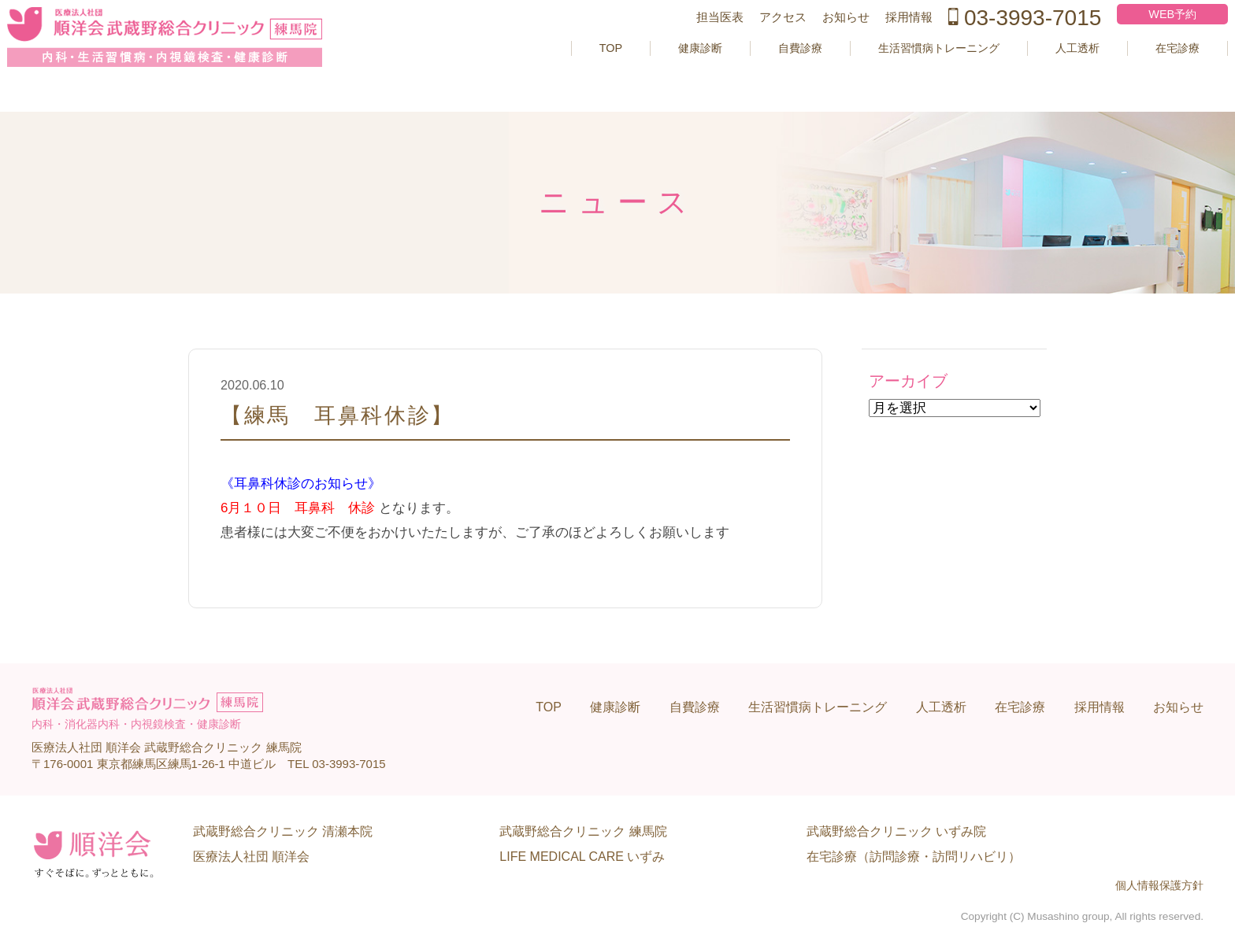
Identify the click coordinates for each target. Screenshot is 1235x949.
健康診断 (636, 72)
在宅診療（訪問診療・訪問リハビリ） (914, 856)
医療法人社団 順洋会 (251, 856)
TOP (542, 72)
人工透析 (1043, 72)
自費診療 (743, 72)
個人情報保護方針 (1159, 886)
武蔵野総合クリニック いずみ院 (896, 831)
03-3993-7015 (994, 42)
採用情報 (879, 42)
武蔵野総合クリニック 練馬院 (582, 831)
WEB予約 (1145, 39)
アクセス (753, 42)
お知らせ (816, 42)
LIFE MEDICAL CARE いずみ (582, 856)
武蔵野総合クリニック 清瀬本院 (283, 831)
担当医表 (690, 42)
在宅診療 (1150, 72)
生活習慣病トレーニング (893, 72)
